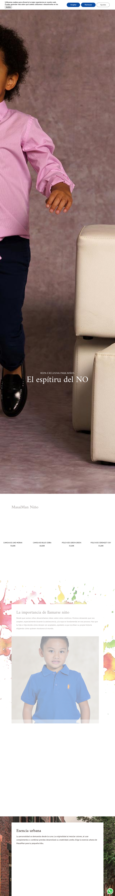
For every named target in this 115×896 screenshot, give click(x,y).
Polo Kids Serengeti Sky (101, 543)
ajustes (8, 7)
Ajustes (103, 5)
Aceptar (73, 5)
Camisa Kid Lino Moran (12, 543)
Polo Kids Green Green (71, 543)
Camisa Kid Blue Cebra (42, 543)
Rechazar (88, 5)
